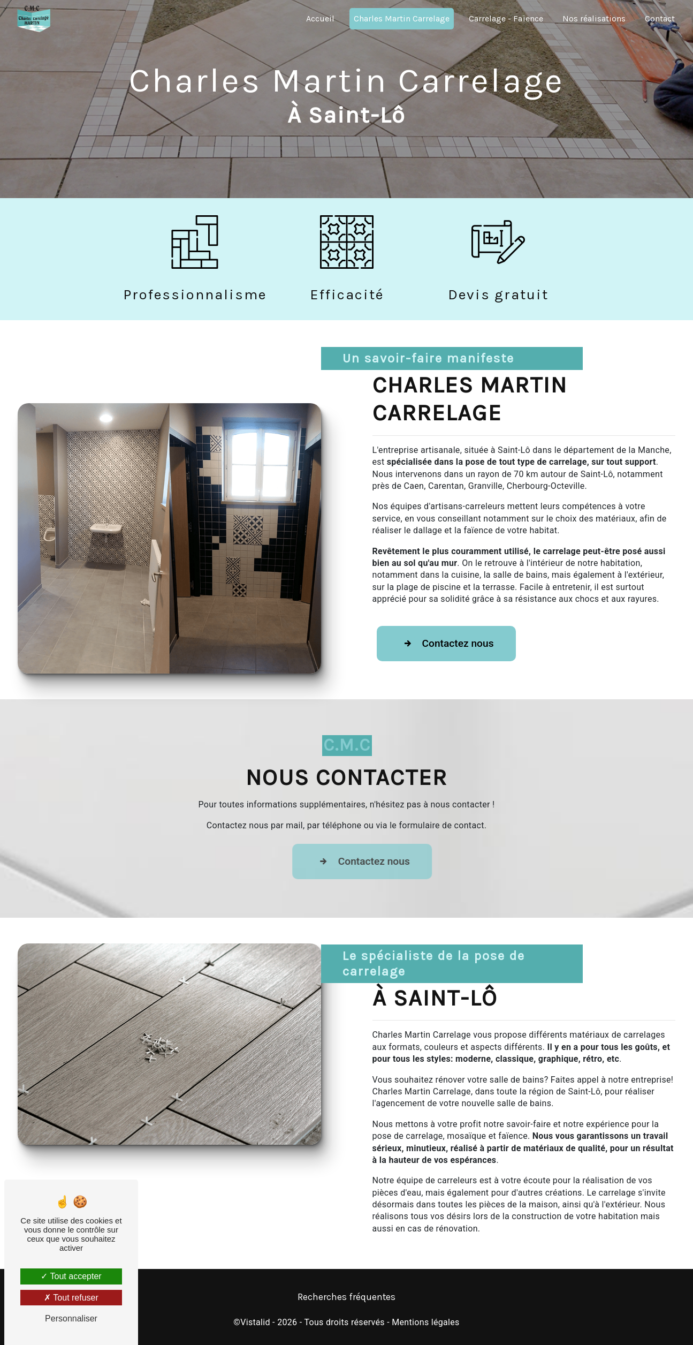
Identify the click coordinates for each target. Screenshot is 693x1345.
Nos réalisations (594, 18)
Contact (660, 18)
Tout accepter (71, 1276)
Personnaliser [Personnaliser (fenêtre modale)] (71, 1318)
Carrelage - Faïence (506, 18)
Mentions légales (425, 1322)
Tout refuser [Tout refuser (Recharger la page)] (71, 1297)
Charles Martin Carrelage (402, 18)
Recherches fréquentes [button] (346, 1296)
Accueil (320, 18)
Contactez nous (446, 643)
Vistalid (255, 1322)
